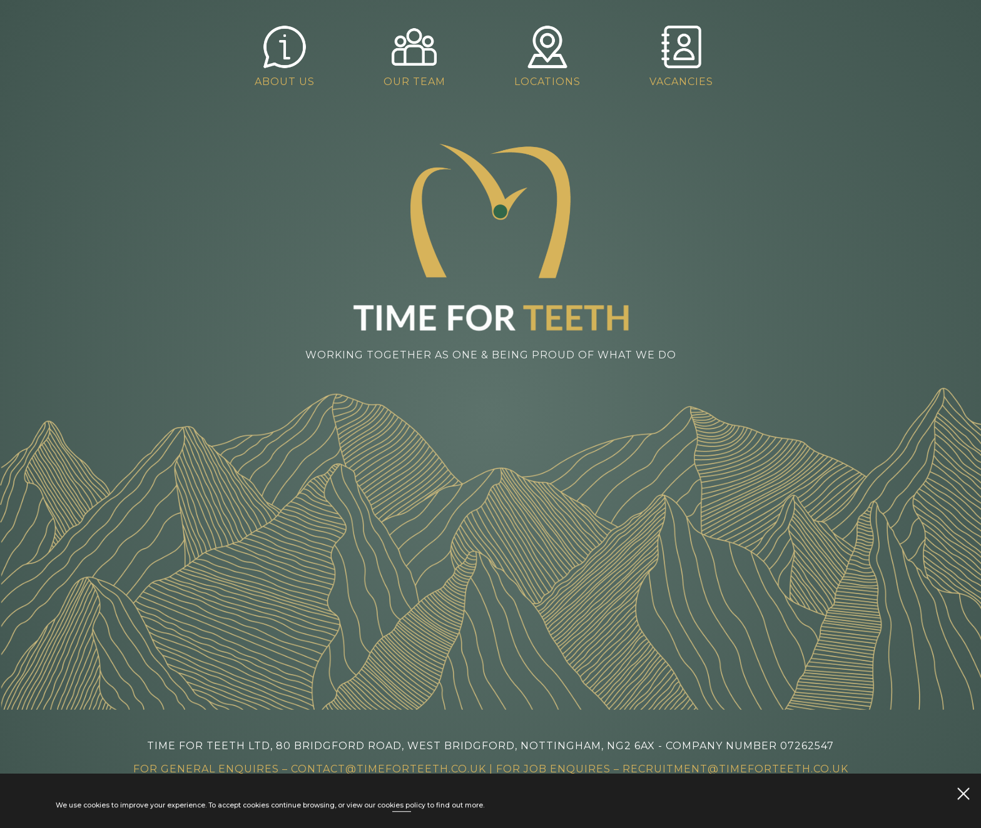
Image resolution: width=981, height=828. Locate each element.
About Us (292, 56)
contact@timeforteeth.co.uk (388, 769)
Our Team (421, 56)
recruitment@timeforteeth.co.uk (735, 769)
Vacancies (688, 56)
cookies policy (401, 806)
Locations (554, 56)
